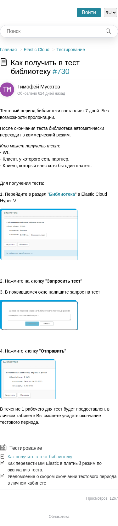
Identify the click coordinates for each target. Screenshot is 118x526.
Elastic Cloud (36, 49)
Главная (8, 49)
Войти (89, 12)
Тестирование (70, 49)
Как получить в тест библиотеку (40, 456)
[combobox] (49, 31)
